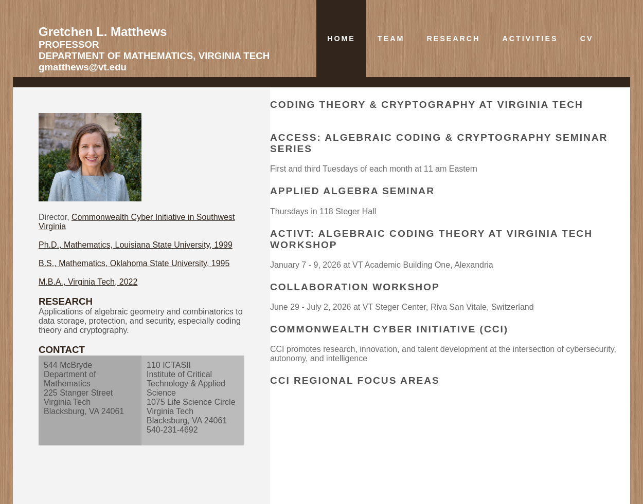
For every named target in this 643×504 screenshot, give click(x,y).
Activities (530, 38)
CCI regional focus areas (355, 380)
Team (391, 38)
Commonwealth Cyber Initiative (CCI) (389, 329)
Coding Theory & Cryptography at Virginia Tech (426, 104)
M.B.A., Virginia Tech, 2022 (88, 281)
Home (341, 38)
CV (587, 38)
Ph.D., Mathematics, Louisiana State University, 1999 (136, 244)
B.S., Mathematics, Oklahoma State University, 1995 (134, 263)
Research (453, 38)
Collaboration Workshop (355, 287)
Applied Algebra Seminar (352, 190)
